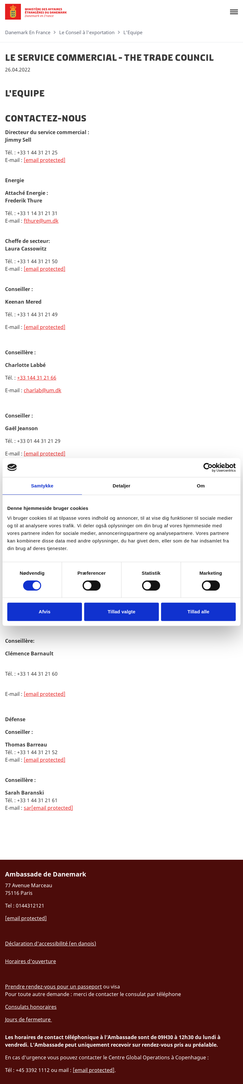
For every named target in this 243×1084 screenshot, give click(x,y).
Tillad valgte (121, 611)
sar (27, 807)
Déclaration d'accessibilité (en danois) (50, 943)
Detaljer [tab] (121, 485)
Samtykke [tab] (42, 485)
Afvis (44, 611)
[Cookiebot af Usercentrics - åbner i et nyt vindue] (208, 467)
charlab (33, 390)
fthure (31, 220)
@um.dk (49, 220)
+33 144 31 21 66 (36, 377)
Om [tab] (201, 485)
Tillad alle (198, 611)
